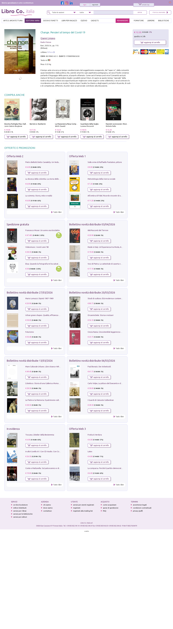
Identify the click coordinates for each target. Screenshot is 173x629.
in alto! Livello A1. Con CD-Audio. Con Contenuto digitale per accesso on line (57, 451)
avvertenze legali (140, 505)
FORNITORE (139, 21)
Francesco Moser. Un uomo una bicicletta (42, 230)
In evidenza (13, 428)
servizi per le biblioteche (23, 514)
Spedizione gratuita (18, 224)
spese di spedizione (110, 508)
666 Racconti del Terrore (98, 230)
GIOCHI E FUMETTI (50, 21)
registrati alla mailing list (83, 511)
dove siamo (48, 508)
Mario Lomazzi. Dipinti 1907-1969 (39, 298)
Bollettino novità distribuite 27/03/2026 (30, 292)
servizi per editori (20, 517)
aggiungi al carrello (16, 137)
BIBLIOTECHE (163, 21)
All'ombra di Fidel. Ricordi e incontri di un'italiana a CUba (111, 196)
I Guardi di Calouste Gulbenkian (101, 400)
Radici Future (46, 42)
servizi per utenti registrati (83, 505)
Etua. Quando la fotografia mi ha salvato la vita (45, 264)
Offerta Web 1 (77, 156)
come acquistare (109, 505)
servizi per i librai (19, 511)
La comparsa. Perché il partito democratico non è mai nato (112, 468)
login (84, 4)
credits (86, 531)
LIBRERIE (151, 21)
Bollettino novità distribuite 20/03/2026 (92, 292)
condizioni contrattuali (142, 508)
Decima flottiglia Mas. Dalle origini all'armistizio (23, 124)
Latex (90, 451)
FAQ (104, 511)
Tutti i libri (57, 212)
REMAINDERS (122, 21)
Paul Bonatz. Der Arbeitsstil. (99, 367)
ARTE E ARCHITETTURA (12, 21)
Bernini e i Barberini (38, 124)
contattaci (47, 511)
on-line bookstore (20, 505)
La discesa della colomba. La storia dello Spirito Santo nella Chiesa (53, 179)
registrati (95, 4)
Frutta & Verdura (95, 435)
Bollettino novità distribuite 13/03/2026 (30, 360)
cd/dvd (84, 21)
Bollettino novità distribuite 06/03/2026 (92, 360)
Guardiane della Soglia (89, 124)
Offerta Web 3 (77, 428)
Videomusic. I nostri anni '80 (37, 247)
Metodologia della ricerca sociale (101, 179)
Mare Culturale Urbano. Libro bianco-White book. (46, 367)
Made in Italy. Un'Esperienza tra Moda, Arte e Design (109, 247)
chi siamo (47, 505)
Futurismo (29, 332)
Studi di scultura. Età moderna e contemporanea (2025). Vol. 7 (113, 298)
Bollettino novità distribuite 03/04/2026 (92, 224)
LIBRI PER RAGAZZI (69, 21)
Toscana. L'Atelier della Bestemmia (39, 435)
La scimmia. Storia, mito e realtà (38, 196)
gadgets (95, 21)
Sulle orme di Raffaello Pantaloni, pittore (105, 162)
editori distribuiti (20, 508)
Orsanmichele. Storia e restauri (100, 315)
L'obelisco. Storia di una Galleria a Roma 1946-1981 (46, 383)
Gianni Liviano (48, 38)
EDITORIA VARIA (33, 21)
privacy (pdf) (138, 511)
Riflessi (50, 52)
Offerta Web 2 (15, 156)
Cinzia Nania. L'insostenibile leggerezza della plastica (110, 332)
